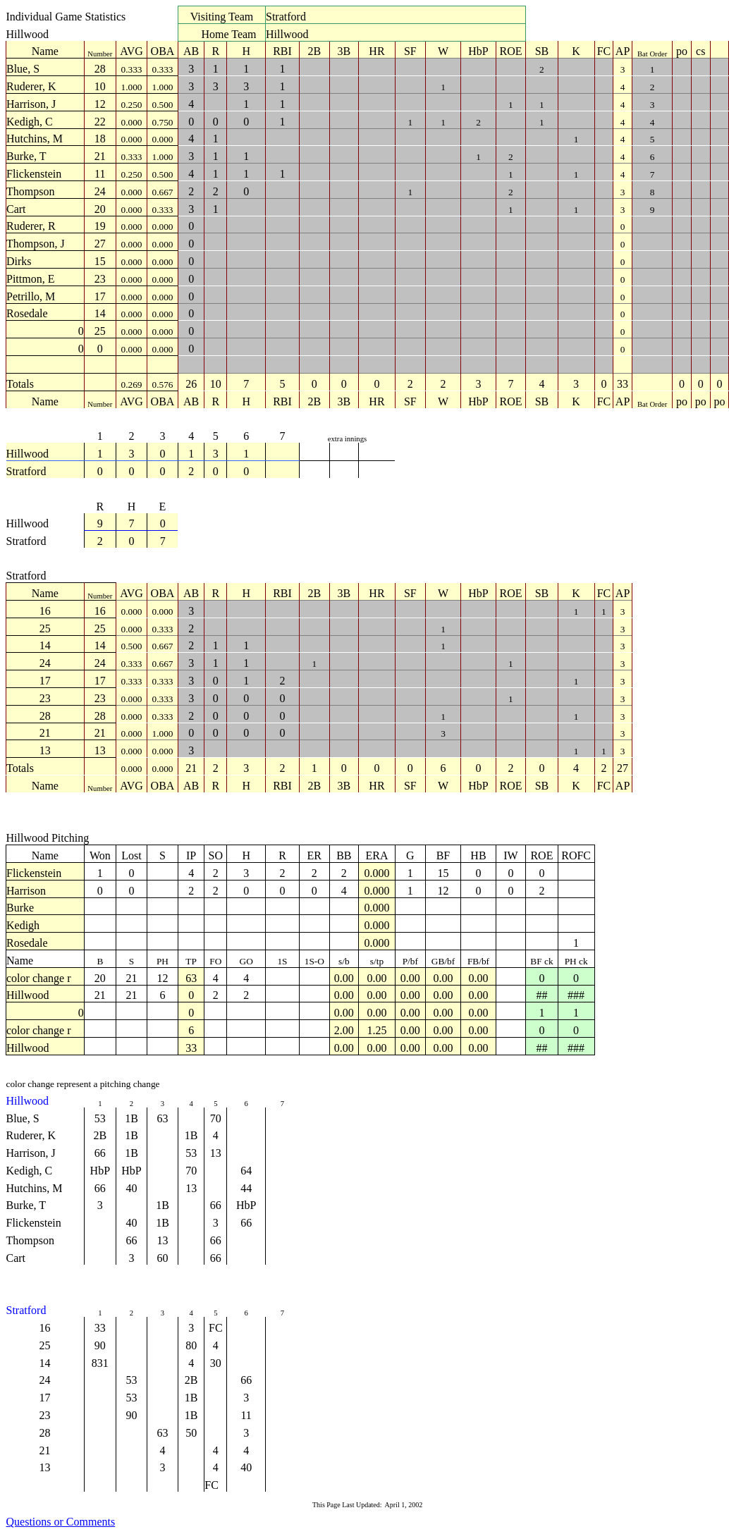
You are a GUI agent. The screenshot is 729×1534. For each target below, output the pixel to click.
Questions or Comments (61, 1522)
